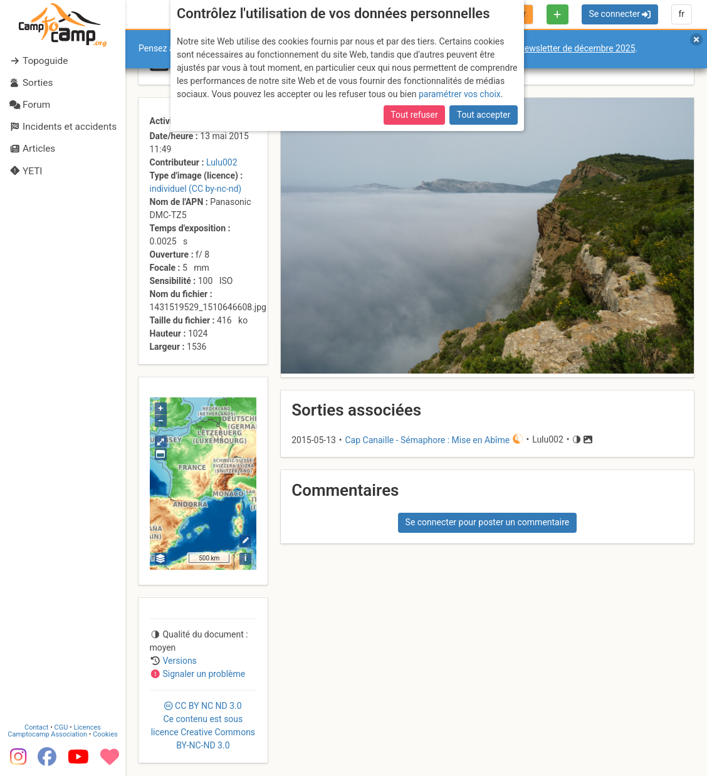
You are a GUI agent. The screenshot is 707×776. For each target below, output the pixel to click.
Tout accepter (484, 115)
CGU (61, 727)
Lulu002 (222, 162)
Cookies (105, 734)
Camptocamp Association (47, 734)
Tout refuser (413, 115)
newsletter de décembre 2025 (578, 48)
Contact (36, 727)
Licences (87, 727)
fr (681, 14)
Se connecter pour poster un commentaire (488, 522)
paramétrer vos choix (460, 94)
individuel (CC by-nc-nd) (196, 189)
